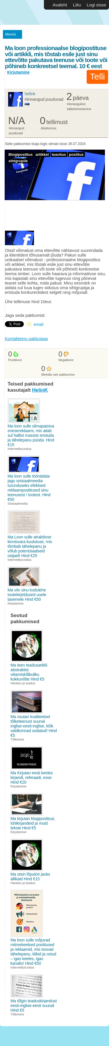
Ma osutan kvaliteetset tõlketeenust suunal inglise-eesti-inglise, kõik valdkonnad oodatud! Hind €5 (33, 726)
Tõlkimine (17, 739)
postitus (76, 154)
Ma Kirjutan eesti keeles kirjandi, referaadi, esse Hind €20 (31, 777)
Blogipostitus (20, 154)
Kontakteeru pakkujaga (26, 338)
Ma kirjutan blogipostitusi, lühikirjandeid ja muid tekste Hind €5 (32, 823)
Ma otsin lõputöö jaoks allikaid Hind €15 (30, 876)
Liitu (77, 4)
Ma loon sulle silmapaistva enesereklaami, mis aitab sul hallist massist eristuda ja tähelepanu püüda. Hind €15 (31, 435)
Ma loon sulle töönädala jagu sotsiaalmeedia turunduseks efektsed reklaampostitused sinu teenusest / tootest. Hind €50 (29, 488)
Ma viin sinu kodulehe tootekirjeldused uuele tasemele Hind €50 (27, 595)
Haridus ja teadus (22, 683)
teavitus (59, 154)
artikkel (42, 154)
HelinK (30, 93)
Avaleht (60, 4)
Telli (97, 76)
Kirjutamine (18, 72)
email (38, 324)
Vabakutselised (17, 12)
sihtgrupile (18, 161)
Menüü (10, 34)
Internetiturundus (19, 448)
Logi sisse (96, 4)
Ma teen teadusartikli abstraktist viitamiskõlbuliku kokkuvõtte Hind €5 (28, 672)
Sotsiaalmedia (18, 503)
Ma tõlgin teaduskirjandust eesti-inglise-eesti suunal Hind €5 (33, 1006)
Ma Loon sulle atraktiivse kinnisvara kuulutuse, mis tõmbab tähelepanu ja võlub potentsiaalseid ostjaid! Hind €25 (30, 546)
